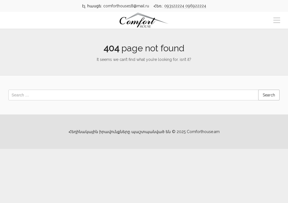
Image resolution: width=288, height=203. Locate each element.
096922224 (195, 6)
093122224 (174, 6)
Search (269, 95)
